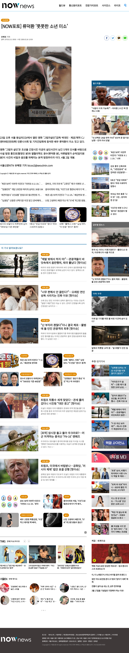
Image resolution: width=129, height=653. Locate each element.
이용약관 (58, 635)
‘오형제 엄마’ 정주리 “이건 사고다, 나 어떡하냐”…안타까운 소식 (18, 601)
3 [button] (45, 610)
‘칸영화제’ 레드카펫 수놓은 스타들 (19, 587)
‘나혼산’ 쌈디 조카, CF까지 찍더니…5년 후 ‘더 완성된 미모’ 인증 (78, 589)
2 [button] (43, 610)
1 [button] (41, 610)
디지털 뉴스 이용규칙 (103, 635)
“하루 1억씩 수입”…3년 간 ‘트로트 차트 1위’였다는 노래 (48, 589)
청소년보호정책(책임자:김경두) (85, 635)
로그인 (44, 635)
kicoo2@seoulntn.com (40, 165)
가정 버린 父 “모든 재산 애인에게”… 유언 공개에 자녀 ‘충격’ (31, 566)
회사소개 (51, 635)
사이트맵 (115, 635)
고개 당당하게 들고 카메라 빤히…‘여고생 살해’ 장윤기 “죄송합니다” (59, 566)
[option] (30, 558)
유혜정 (3, 37)
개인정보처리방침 (68, 635)
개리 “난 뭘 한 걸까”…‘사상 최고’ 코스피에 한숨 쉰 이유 (48, 601)
